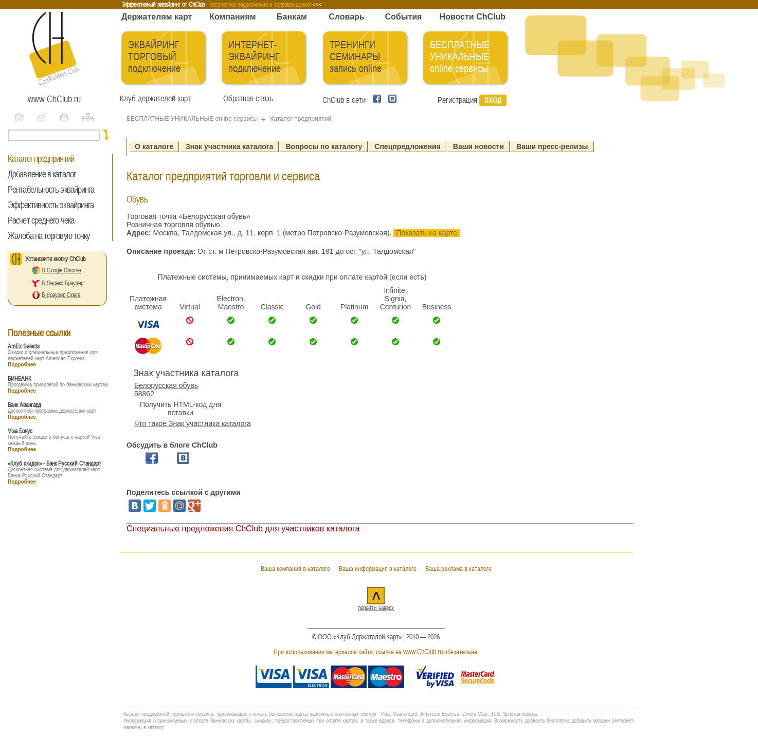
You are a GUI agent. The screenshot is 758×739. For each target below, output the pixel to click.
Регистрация (457, 100)
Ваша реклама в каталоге (458, 568)
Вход (492, 100)
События (403, 16)
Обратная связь (246, 98)
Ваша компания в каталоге (295, 568)
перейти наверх (376, 608)
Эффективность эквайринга (51, 205)
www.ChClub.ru (54, 99)
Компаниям (232, 16)
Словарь (346, 16)
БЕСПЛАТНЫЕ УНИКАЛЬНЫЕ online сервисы (460, 57)
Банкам (292, 16)
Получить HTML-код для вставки (180, 408)
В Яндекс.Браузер (62, 283)
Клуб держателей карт (155, 98)
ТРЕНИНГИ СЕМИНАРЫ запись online (356, 57)
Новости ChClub (473, 16)
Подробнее (22, 364)
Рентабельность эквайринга (51, 189)
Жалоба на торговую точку (48, 236)
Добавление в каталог (42, 174)
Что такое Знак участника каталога (192, 423)
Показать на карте (426, 233)
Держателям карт (156, 16)
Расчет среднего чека (41, 220)
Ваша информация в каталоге (378, 568)
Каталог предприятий (41, 159)
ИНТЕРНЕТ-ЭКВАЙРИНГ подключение (254, 57)
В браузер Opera (61, 295)
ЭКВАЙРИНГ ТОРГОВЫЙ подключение (154, 57)
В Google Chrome (61, 270)
